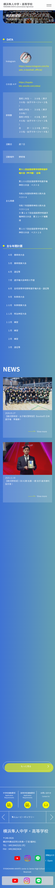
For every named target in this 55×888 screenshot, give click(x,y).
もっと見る (26, 766)
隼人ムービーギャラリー (23, 816)
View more (42, 437)
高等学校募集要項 (27, 800)
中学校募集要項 (9, 800)
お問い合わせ (46, 800)
